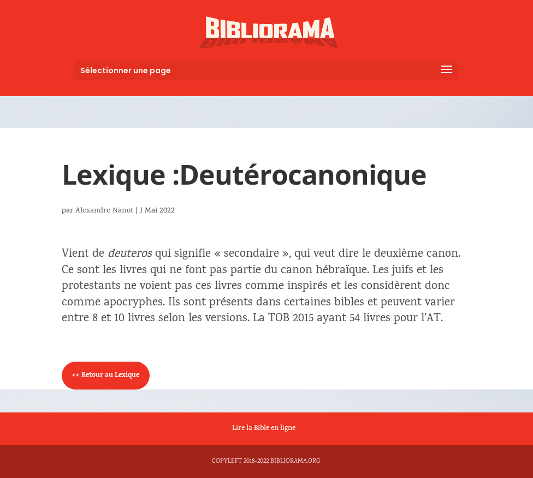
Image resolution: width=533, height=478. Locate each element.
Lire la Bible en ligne (263, 428)
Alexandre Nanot (104, 211)
